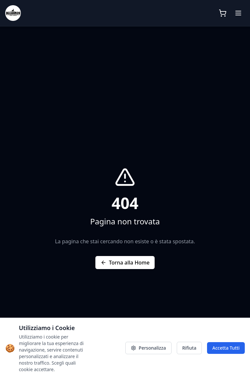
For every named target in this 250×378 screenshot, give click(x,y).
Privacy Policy (105, 348)
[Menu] (238, 13)
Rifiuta (189, 348)
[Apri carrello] (223, 13)
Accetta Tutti (226, 348)
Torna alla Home (125, 262)
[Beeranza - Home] (46, 13)
